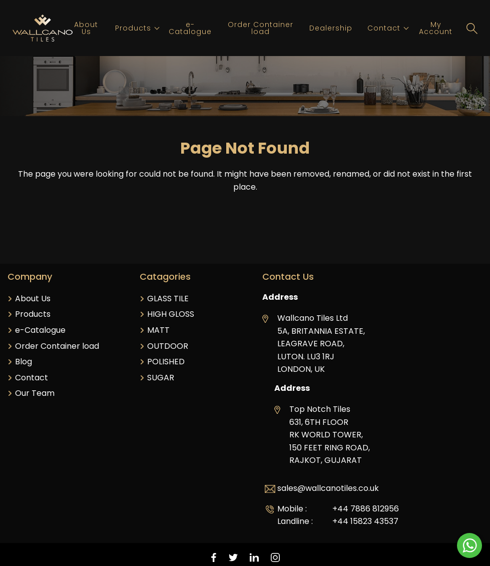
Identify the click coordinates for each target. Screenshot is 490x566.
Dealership (330, 28)
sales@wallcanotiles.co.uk (328, 488)
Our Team (35, 393)
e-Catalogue (190, 28)
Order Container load (260, 28)
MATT (158, 330)
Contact (383, 28)
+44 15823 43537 (365, 521)
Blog (23, 361)
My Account (435, 28)
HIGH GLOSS (170, 314)
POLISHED (166, 361)
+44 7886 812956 (365, 508)
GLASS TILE (168, 298)
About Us (86, 28)
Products (133, 28)
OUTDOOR (167, 346)
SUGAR (160, 377)
